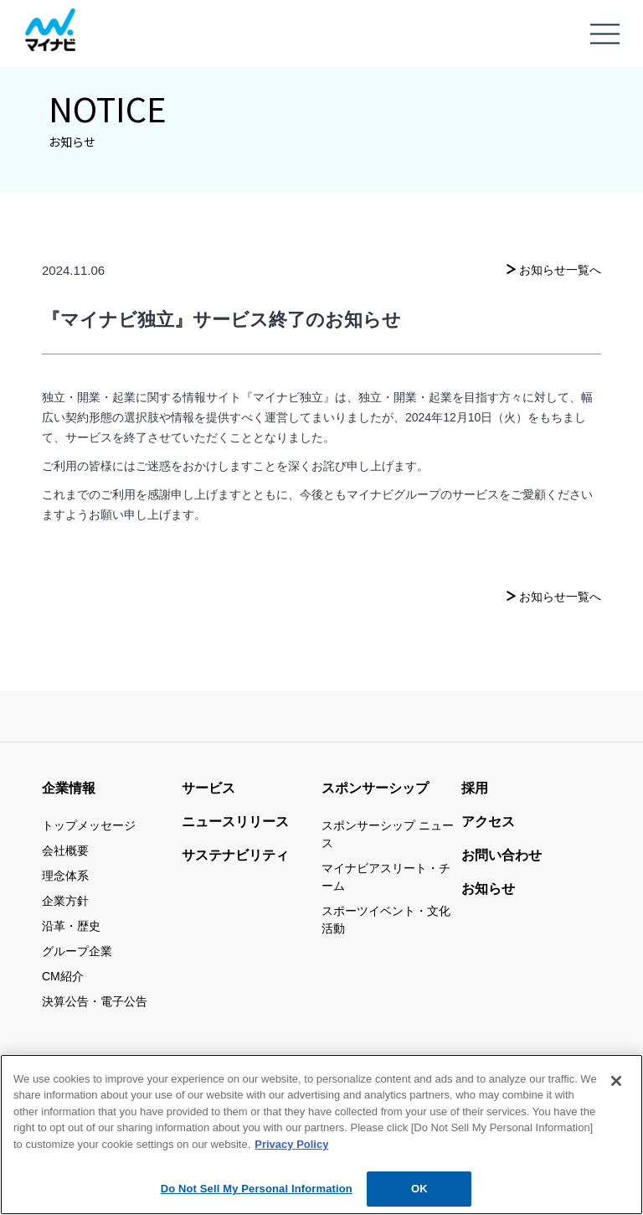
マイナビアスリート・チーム (386, 876)
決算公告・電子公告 (94, 1001)
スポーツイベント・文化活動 (386, 919)
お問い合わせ (501, 855)
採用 (474, 788)
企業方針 (65, 900)
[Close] (616, 1086)
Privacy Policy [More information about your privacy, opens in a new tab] (291, 1150)
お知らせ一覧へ (560, 270)
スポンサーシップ (375, 788)
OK (419, 1195)
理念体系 (65, 875)
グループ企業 (77, 951)
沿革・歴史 (71, 926)
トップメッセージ (89, 825)
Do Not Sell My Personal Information (256, 1195)
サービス (208, 788)
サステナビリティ (235, 855)
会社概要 (65, 850)
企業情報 (68, 788)
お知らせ (488, 889)
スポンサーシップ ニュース (388, 834)
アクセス (488, 821)
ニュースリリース (235, 821)
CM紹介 (63, 976)
